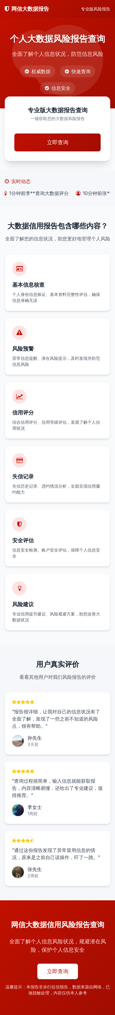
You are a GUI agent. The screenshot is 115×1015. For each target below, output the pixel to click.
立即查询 (57, 142)
